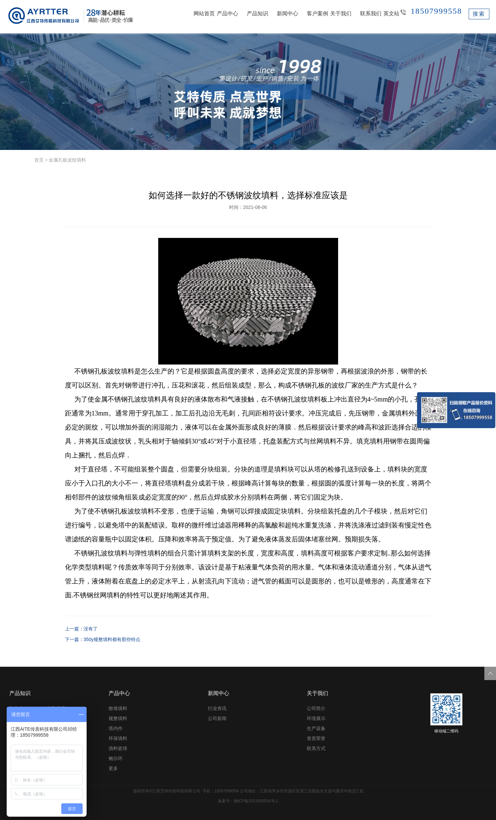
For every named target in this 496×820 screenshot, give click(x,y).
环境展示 (316, 718)
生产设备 (316, 728)
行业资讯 (217, 708)
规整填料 (118, 718)
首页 (39, 160)
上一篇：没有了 (81, 628)
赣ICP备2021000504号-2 (256, 801)
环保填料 (118, 738)
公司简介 (316, 708)
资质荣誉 (316, 738)
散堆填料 (118, 708)
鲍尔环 (116, 758)
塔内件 (116, 728)
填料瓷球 (118, 748)
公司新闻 (217, 718)
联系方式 (316, 748)
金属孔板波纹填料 (67, 160)
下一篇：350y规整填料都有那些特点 (102, 639)
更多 (113, 768)
